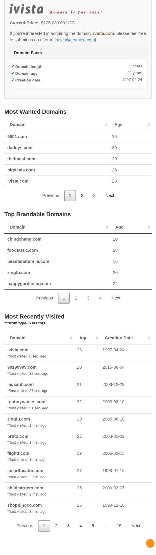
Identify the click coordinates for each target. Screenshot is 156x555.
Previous (50, 195)
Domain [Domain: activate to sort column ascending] (18, 124)
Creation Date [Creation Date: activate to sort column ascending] (119, 338)
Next (109, 195)
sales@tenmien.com (75, 40)
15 (119, 525)
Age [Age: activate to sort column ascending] (118, 124)
